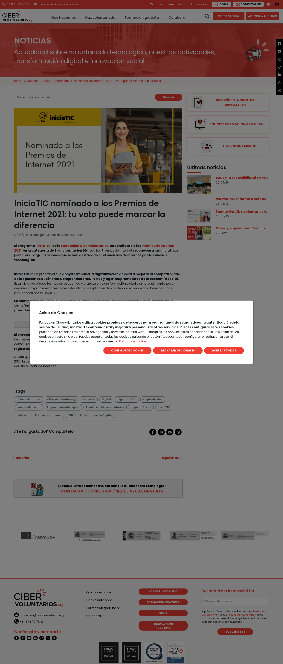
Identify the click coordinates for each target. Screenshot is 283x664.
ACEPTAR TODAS (224, 350)
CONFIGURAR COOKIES (127, 350)
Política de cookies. (133, 341)
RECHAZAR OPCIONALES (178, 350)
